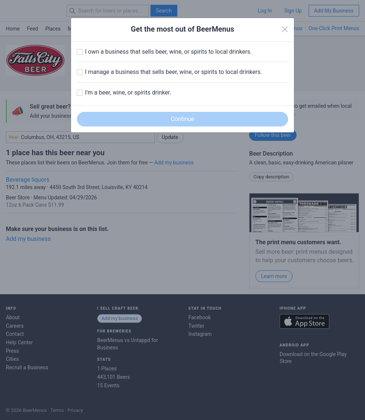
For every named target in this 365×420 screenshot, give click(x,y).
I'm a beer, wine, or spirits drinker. (128, 92)
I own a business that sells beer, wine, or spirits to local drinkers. (168, 51)
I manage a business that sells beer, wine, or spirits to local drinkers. (173, 71)
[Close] (284, 29)
